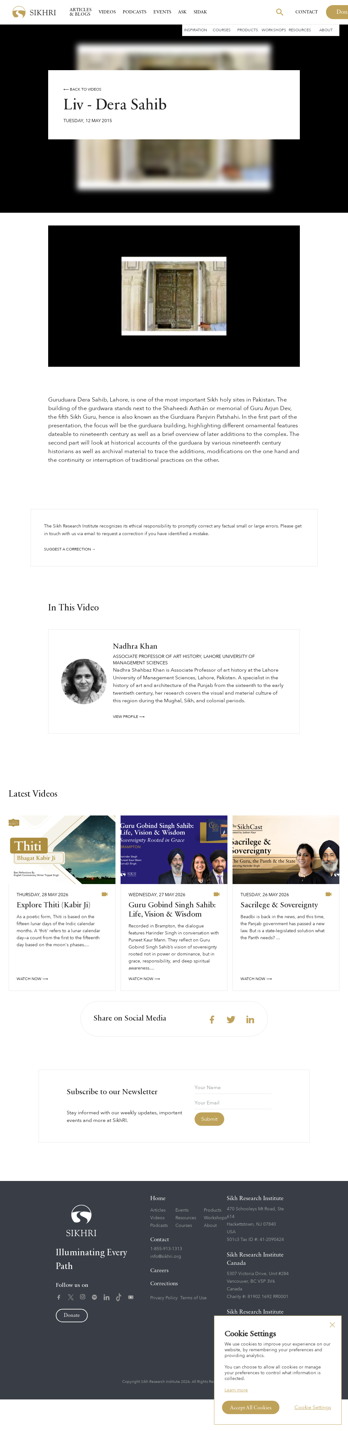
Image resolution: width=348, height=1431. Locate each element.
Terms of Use (193, 1329)
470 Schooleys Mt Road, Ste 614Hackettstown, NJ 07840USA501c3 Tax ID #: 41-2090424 (255, 1255)
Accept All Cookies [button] (250, 1408)
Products (247, 30)
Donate (72, 1347)
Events (162, 12)
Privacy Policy (164, 1329)
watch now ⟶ (32, 1010)
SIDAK (200, 12)
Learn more (236, 1390)
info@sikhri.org (165, 1288)
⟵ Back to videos (82, 89)
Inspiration (195, 30)
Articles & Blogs (81, 12)
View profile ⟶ (128, 748)
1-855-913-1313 (166, 1280)
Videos (107, 12)
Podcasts (134, 12)
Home (158, 1230)
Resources (300, 30)
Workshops (274, 30)
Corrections (164, 1315)
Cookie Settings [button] (312, 1407)
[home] (34, 12)
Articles (158, 1242)
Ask (182, 12)
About (326, 30)
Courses (222, 30)
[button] (332, 1324)
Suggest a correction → (70, 549)
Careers (159, 1302)
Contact (306, 12)
